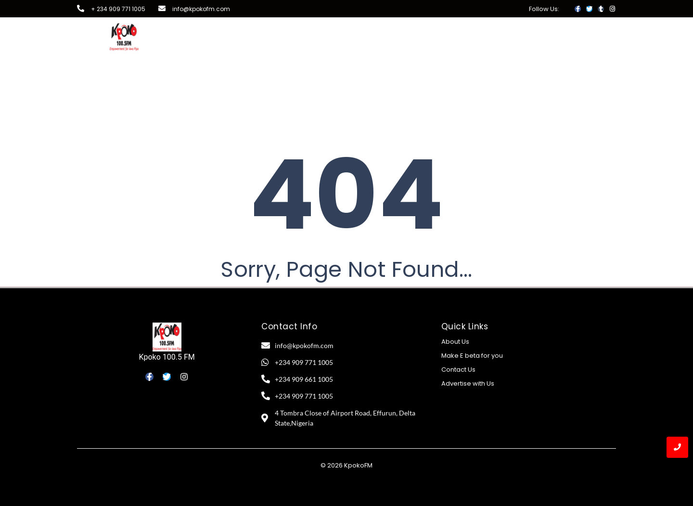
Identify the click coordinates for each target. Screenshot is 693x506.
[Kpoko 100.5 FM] (167, 337)
